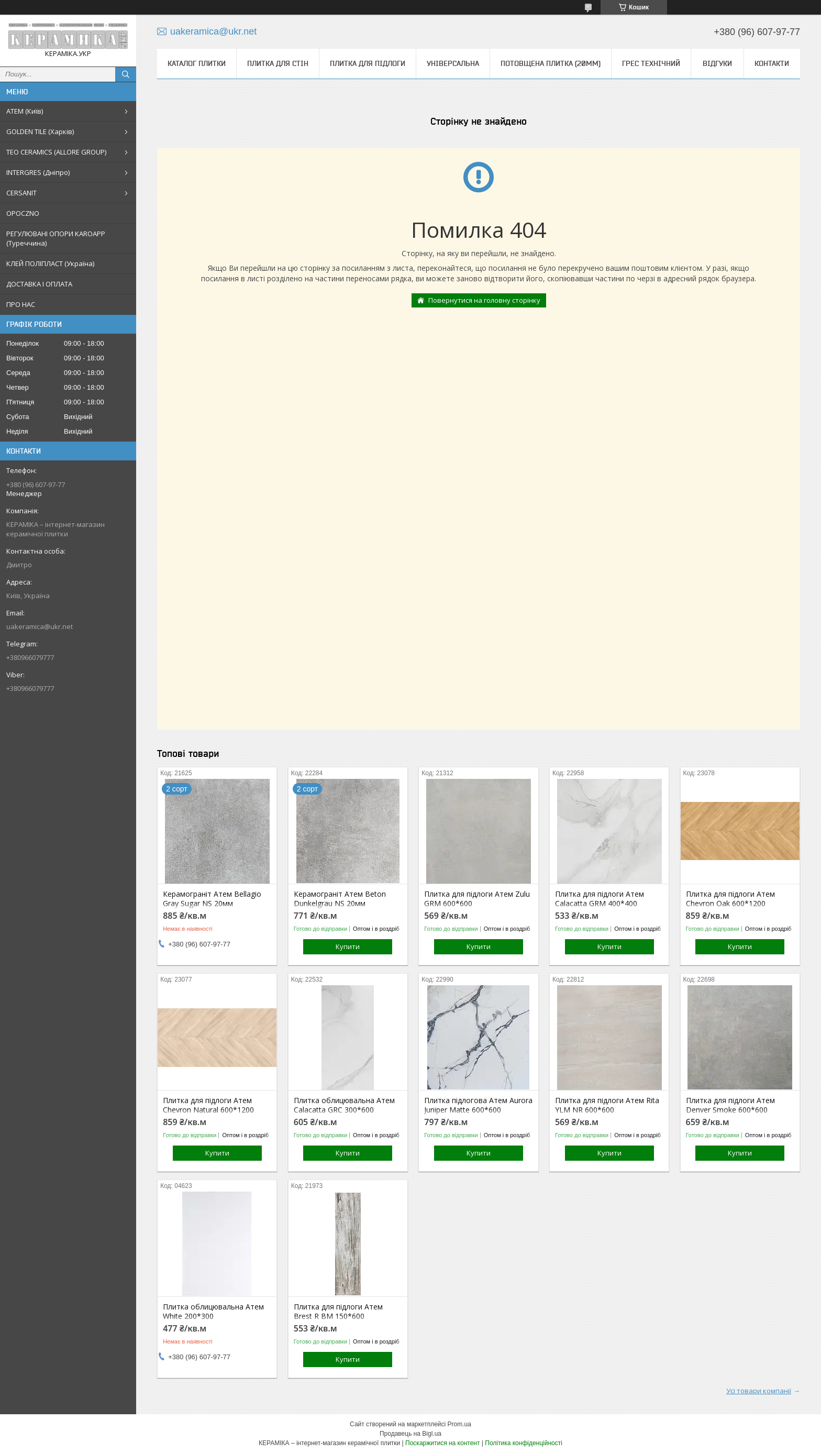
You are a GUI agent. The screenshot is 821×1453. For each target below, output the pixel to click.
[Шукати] (125, 74)
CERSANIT (21, 192)
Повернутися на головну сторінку (484, 300)
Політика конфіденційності (523, 1443)
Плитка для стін (277, 63)
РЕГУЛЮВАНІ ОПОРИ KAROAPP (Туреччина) (55, 238)
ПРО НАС (20, 304)
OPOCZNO (22, 213)
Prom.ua (459, 1424)
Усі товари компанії (758, 1390)
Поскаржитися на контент (442, 1443)
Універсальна (453, 63)
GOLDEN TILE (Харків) (40, 131)
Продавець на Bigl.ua (410, 1433)
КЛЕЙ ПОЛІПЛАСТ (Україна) (50, 263)
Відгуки (717, 63)
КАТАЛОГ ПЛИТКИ (197, 63)
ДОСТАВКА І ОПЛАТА (39, 284)
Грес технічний (651, 63)
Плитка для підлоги (367, 63)
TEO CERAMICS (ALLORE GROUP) (56, 152)
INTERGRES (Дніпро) (38, 172)
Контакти (772, 63)
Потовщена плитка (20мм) (551, 63)
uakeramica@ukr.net (39, 626)
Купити (348, 946)
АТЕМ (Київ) (24, 111)
